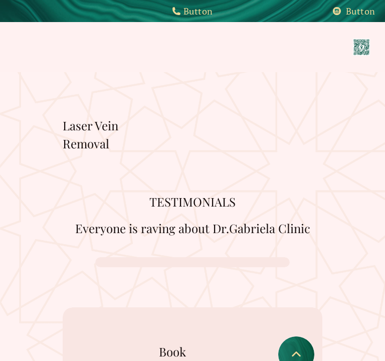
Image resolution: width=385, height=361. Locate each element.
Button (192, 11)
